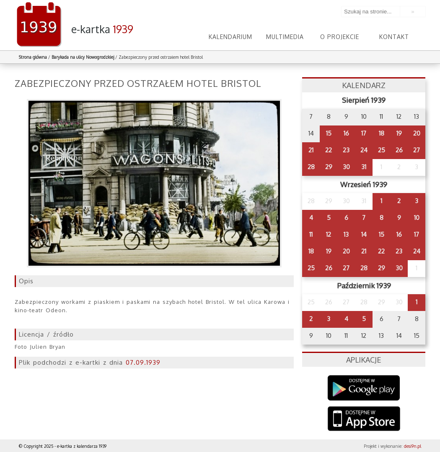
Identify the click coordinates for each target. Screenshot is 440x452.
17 (363, 133)
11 (311, 234)
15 (328, 133)
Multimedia (285, 36)
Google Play (364, 388)
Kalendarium (230, 36)
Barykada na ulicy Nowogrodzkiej (83, 57)
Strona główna (33, 57)
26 (399, 150)
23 (346, 150)
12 (328, 234)
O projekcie (339, 36)
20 (416, 133)
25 (381, 150)
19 (399, 133)
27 (416, 150)
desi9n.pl (412, 446)
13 (346, 234)
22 (328, 150)
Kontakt (394, 36)
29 (328, 167)
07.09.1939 (143, 362)
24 (364, 150)
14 (364, 234)
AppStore (364, 419)
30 (346, 167)
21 (310, 150)
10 (416, 218)
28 (311, 167)
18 (381, 133)
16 (346, 133)
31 (363, 167)
